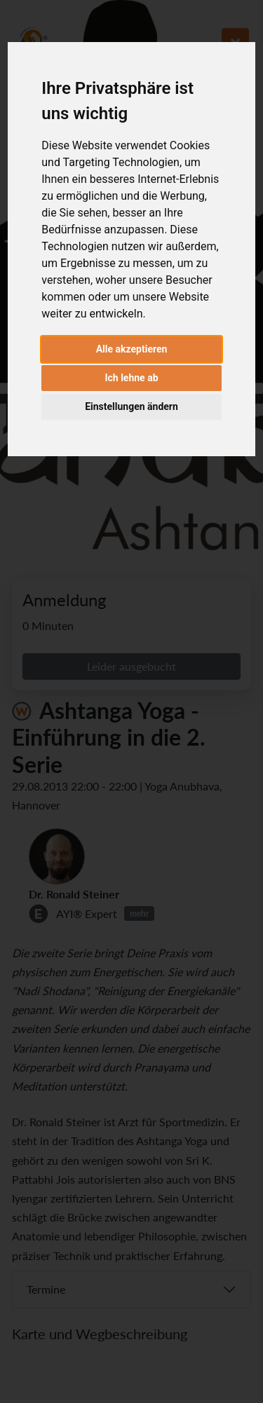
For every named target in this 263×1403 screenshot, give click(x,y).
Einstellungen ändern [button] (131, 406)
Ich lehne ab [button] (131, 377)
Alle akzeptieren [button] (132, 349)
